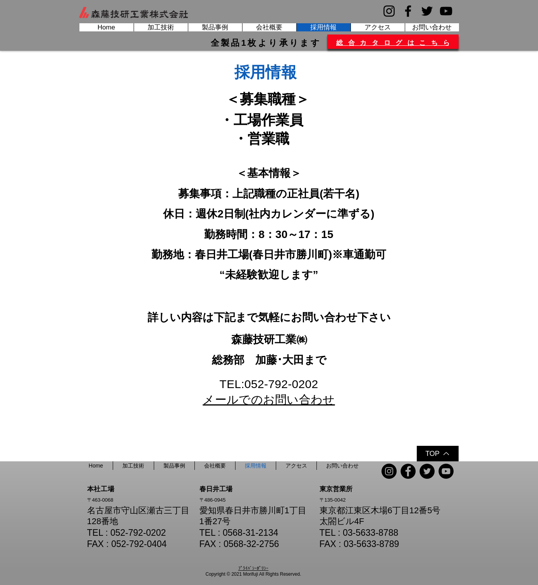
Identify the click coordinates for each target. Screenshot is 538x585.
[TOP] (438, 453)
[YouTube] (446, 11)
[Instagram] (389, 11)
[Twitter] (427, 11)
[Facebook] (408, 11)
